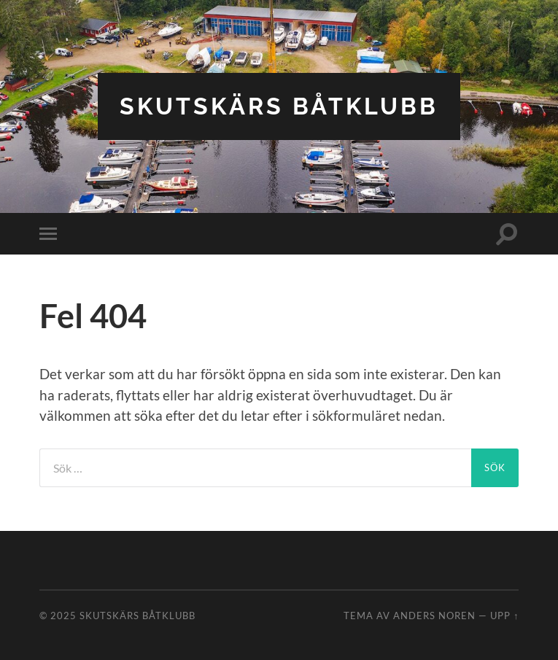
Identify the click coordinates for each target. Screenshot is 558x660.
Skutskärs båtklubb (279, 106)
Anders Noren (434, 615)
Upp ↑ (504, 615)
